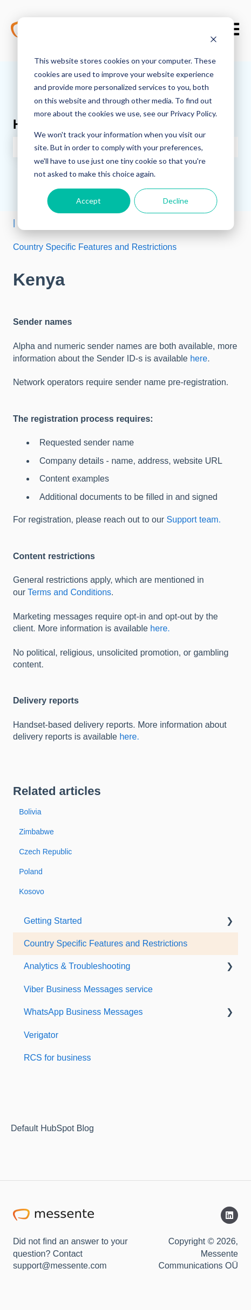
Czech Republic (45, 851)
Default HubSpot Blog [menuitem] (52, 1128)
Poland (31, 871)
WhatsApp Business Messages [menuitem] (83, 1011)
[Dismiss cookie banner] (213, 40)
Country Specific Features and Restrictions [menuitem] (105, 943)
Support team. (194, 519)
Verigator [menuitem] (41, 1035)
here (198, 358)
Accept (88, 200)
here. (159, 628)
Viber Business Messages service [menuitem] (88, 989)
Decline (175, 200)
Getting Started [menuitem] (53, 920)
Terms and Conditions (69, 592)
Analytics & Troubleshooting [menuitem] (77, 966)
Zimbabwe (36, 831)
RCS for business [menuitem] (57, 1057)
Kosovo (31, 891)
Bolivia (30, 811)
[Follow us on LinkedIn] (229, 1215)
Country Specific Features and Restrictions (95, 247)
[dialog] (125, 123)
